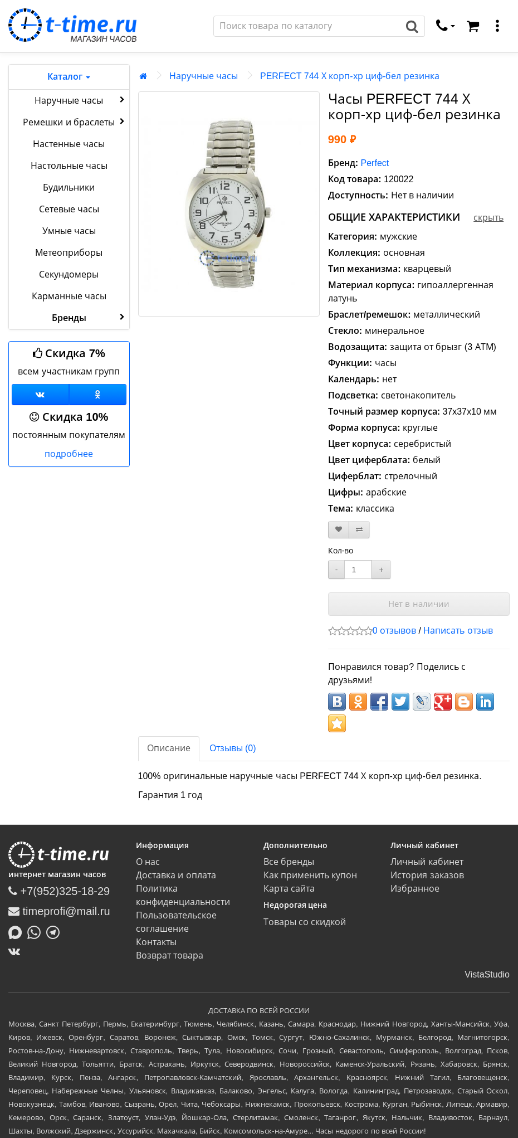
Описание (168, 748)
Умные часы (69, 231)
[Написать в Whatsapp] (36, 931)
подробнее (69, 454)
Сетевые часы (69, 209)
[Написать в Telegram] (55, 931)
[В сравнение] (359, 529)
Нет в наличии (418, 604)
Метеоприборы (68, 252)
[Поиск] (306, 26)
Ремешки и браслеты (74, 121)
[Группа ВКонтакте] (40, 394)
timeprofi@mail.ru (59, 911)
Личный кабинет (426, 862)
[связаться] (446, 26)
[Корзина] (473, 26)
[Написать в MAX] (17, 931)
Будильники (69, 187)
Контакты (156, 942)
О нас (148, 862)
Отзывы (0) (232, 748)
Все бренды (288, 862)
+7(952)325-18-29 (59, 891)
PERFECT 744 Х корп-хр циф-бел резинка (349, 76)
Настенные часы (69, 144)
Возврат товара (169, 955)
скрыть (488, 217)
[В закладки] (338, 529)
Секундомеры (69, 274)
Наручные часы (80, 99)
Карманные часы (69, 296)
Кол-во (341, 550)
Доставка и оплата (176, 875)
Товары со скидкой (304, 922)
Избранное (414, 888)
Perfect (375, 163)
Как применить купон (310, 875)
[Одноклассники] (97, 394)
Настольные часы (69, 166)
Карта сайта (289, 888)
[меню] (497, 26)
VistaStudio (487, 974)
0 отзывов (394, 630)
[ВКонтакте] (17, 951)
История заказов (426, 875)
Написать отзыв (457, 630)
